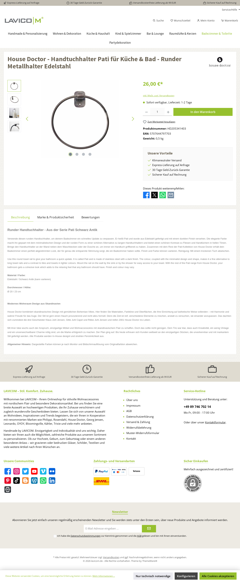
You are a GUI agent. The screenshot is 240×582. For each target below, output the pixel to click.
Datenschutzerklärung (140, 416)
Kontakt (131, 438)
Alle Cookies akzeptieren (218, 576)
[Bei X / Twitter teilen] (154, 195)
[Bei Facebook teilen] (146, 195)
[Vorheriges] (27, 119)
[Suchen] (158, 20)
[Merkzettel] (180, 20)
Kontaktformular (215, 422)
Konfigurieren (186, 576)
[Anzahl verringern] (146, 112)
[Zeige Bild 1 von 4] (70, 154)
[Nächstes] (133, 119)
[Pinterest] (8, 480)
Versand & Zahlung (138, 422)
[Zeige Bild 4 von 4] (90, 154)
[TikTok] (16, 480)
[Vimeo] (43, 471)
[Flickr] (52, 471)
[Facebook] (8, 471)
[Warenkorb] (228, 20)
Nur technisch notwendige (153, 576)
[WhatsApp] (43, 480)
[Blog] (34, 480)
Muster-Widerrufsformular (142, 433)
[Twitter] (25, 471)
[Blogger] (25, 480)
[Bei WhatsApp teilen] (163, 195)
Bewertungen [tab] (90, 217)
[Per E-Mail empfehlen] (171, 195)
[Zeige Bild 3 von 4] (83, 154)
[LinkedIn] (52, 480)
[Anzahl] (157, 112)
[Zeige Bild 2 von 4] (76, 154)
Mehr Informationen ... (103, 575)
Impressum (133, 405)
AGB (129, 411)
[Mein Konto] (206, 20)
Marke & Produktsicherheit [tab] (55, 217)
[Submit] (149, 529)
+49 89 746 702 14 (197, 406)
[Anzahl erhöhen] (168, 112)
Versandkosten (111, 557)
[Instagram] (16, 471)
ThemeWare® (149, 561)
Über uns (132, 400)
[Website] (8, 489)
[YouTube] (34, 471)
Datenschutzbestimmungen (86, 535)
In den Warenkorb (202, 112)
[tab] (20, 217)
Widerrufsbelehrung (138, 427)
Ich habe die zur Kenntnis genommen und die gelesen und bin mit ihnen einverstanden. (122, 535)
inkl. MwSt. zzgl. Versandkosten (158, 95)
